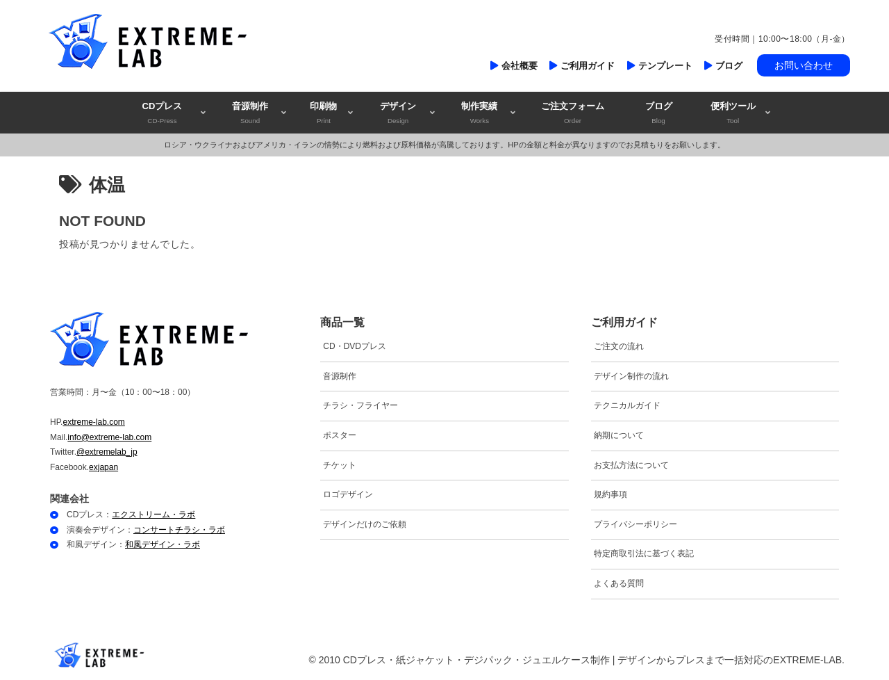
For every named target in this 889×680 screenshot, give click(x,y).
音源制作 (339, 376)
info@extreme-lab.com (109, 437)
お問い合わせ (803, 65)
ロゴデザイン (348, 494)
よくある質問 (619, 583)
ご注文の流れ (619, 346)
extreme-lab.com (93, 422)
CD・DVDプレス (354, 346)
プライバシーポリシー (635, 524)
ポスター (339, 435)
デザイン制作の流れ (631, 376)
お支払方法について (631, 465)
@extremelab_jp (107, 452)
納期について (619, 435)
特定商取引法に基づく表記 (644, 553)
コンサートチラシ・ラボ (179, 530)
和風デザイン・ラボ (162, 544)
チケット (339, 465)
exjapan (103, 467)
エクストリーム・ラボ (153, 514)
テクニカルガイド (627, 405)
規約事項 (610, 494)
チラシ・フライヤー (360, 405)
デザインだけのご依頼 (364, 524)
